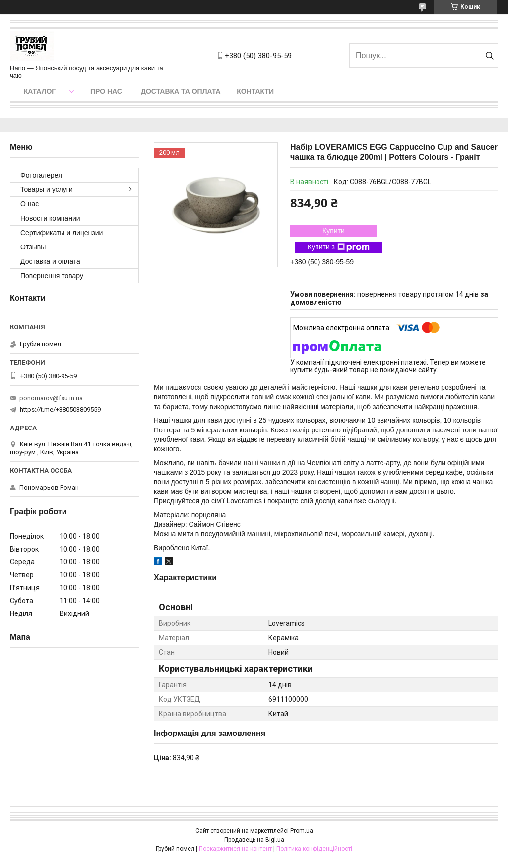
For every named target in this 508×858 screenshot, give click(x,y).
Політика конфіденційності (314, 848)
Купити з (339, 247)
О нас (29, 204)
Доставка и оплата (50, 261)
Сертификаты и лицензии (61, 233)
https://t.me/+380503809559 (60, 409)
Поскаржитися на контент (235, 848)
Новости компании (50, 218)
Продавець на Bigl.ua (254, 839)
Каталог (40, 91)
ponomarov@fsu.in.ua (51, 398)
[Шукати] (489, 55)
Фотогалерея (41, 175)
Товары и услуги (46, 189)
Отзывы (33, 247)
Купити (333, 231)
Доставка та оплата (181, 91)
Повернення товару (51, 276)
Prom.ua (301, 830)
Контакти (255, 91)
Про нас (106, 91)
